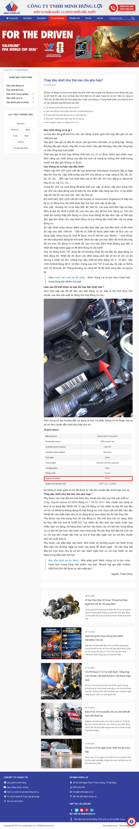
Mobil (28, 130)
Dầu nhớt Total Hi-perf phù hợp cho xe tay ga (64, 119)
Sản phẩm (41, 18)
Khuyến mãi (75, 18)
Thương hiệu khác (20, 148)
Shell (26, 136)
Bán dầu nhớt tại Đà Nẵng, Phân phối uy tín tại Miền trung (99, 819)
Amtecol (14, 130)
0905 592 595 (126, 6)
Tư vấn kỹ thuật (57, 18)
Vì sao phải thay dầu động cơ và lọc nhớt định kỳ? (65, 115)
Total (15, 136)
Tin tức (88, 18)
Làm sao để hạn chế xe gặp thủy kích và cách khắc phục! (68, 111)
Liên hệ (100, 18)
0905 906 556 (126, 9)
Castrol (21, 142)
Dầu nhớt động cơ (15, 85)
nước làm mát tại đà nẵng (69, 277)
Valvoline (21, 124)
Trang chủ (12, 18)
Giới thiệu (27, 18)
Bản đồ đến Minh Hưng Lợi (85, 796)
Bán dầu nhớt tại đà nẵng (63, 560)
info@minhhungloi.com (83, 792)
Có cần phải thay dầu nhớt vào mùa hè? (61, 107)
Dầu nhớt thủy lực (15, 90)
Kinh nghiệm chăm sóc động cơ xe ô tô (61, 122)
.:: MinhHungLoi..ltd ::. (126, 826)
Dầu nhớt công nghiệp (17, 94)
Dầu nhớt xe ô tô (14, 98)
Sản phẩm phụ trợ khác (17, 102)
